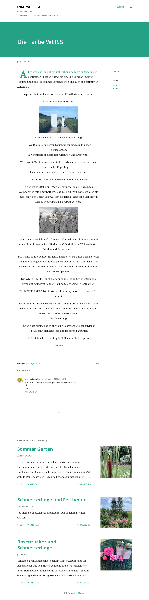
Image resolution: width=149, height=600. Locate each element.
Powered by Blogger (74, 593)
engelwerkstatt (30, 7)
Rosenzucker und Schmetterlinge (36, 545)
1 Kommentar (32, 484)
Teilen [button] (116, 71)
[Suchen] (120, 6)
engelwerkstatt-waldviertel (45, 15)
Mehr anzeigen (84, 484)
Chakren (116, 85)
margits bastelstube (34, 379)
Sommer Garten (35, 449)
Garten (116, 89)
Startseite (21, 15)
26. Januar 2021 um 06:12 (55, 379)
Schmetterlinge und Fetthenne (52, 500)
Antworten (31, 391)
